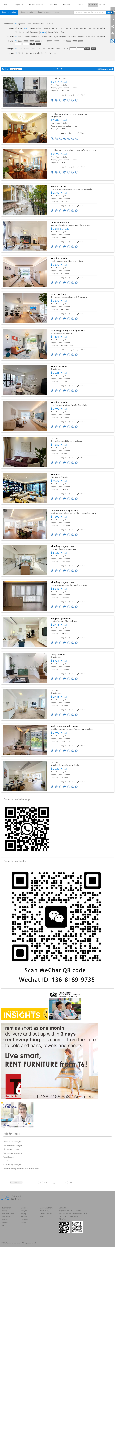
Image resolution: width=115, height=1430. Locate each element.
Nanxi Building (58, 294)
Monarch (55, 474)
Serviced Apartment (33, 24)
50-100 (26, 49)
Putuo (89, 28)
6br (38, 53)
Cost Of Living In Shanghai (12, 1165)
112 (62, 1182)
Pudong (38, 28)
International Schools (36, 5)
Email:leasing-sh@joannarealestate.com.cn (73, 1213)
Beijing (23, 1214)
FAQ (3, 1225)
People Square (47, 36)
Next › (71, 1182)
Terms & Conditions (46, 1214)
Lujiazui (20, 36)
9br (50, 53)
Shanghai (24, 1211)
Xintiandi (34, 36)
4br (31, 53)
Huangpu (32, 28)
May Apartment (59, 366)
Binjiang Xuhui (53, 32)
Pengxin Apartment (61, 618)
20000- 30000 (46, 41)
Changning (46, 28)
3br (27, 53)
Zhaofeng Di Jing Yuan (62, 546)
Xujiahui (43, 32)
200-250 (50, 49)
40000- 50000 (71, 41)
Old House (49, 24)
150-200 (42, 49)
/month (59, 82)
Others (63, 32)
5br (34, 53)
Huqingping (101, 36)
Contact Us (93, 5)
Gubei (88, 36)
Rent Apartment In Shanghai (12, 1146)
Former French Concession (28, 32)
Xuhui (26, 28)
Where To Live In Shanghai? (12, 1142)
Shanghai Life (18, 5)
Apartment (21, 24)
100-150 (34, 49)
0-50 (20, 49)
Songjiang (75, 28)
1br (19, 53)
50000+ (81, 41)
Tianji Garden (58, 654)
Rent (5, 5)
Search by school (44, 12)
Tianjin (23, 1222)
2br (23, 53)
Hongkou (61, 28)
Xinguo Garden (59, 186)
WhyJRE (5, 1220)
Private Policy (44, 1211)
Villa (42, 24)
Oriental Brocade (60, 222)
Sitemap (42, 1217)
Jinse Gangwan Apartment (64, 510)
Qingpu (54, 28)
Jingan (20, 28)
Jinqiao (27, 36)
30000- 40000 (59, 41)
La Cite (54, 438)
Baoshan (95, 28)
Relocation (53, 5)
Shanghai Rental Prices (11, 1149)
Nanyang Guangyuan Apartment (68, 330)
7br (42, 53)
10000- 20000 (34, 41)
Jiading (102, 28)
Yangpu (68, 28)
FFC (39, 36)
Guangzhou (25, 1220)
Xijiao (93, 36)
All (16, 24)
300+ (66, 49)
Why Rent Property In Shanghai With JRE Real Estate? (21, 1169)
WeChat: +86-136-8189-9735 (69, 1216)
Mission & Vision (8, 1214)
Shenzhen (24, 1217)
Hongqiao (81, 36)
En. (104, 4)
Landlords (66, 5)
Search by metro (27, 12)
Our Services (6, 1217)
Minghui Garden (59, 258)
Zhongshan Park (64, 36)
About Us (79, 5)
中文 (100, 4)
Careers (5, 1222)
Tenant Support (8, 1157)
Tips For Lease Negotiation (12, 1153)
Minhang (83, 28)
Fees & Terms (7, 1161)
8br (46, 53)
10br (54, 53)
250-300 (59, 49)
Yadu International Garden (65, 726)
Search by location (9, 12)
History (4, 1211)
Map (57, 12)
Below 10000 (23, 41)
